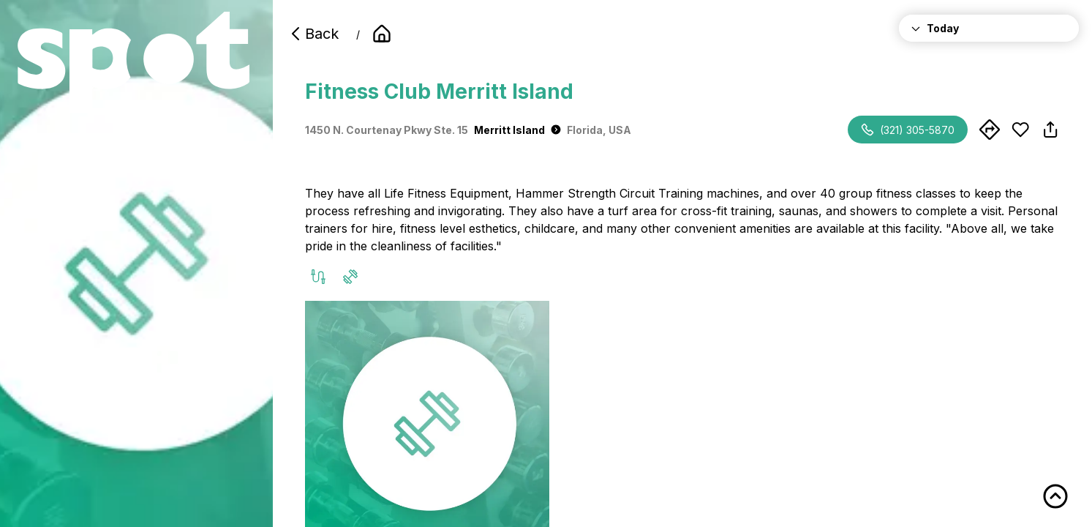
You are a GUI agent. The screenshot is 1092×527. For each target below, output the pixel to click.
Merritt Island (517, 130)
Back (313, 33)
